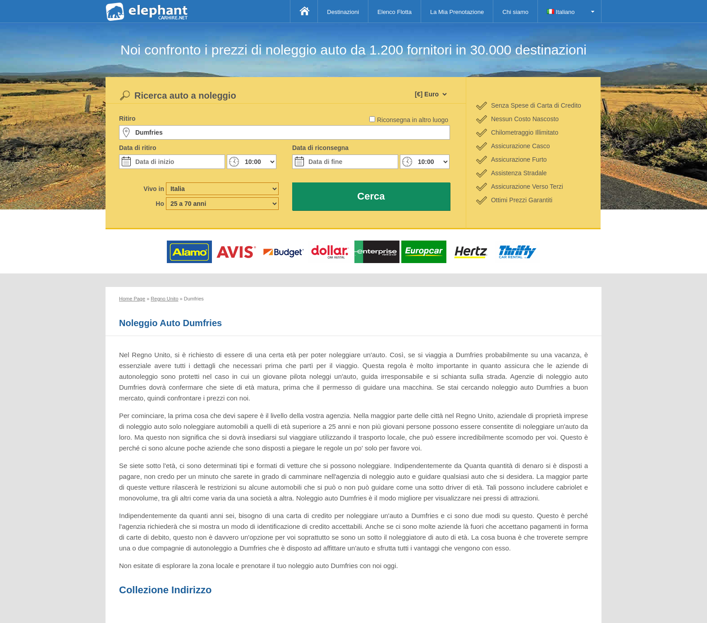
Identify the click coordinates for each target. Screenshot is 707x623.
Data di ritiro (137, 147)
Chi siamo (515, 12)
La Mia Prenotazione (457, 12)
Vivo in (153, 188)
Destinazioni (343, 12)
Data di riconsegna (320, 147)
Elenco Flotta (394, 12)
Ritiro (127, 118)
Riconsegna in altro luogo (412, 119)
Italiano (561, 12)
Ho (160, 203)
